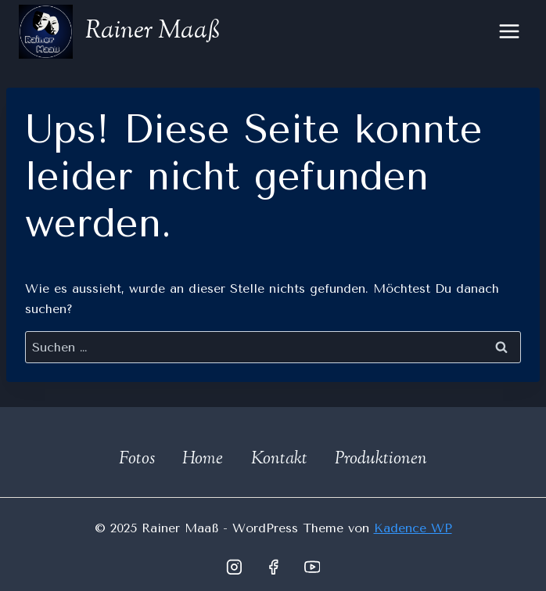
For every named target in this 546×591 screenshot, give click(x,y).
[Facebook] (273, 566)
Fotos (137, 459)
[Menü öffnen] (508, 31)
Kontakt (279, 459)
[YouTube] (312, 566)
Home (202, 459)
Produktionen (381, 459)
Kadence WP (413, 528)
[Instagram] (233, 566)
